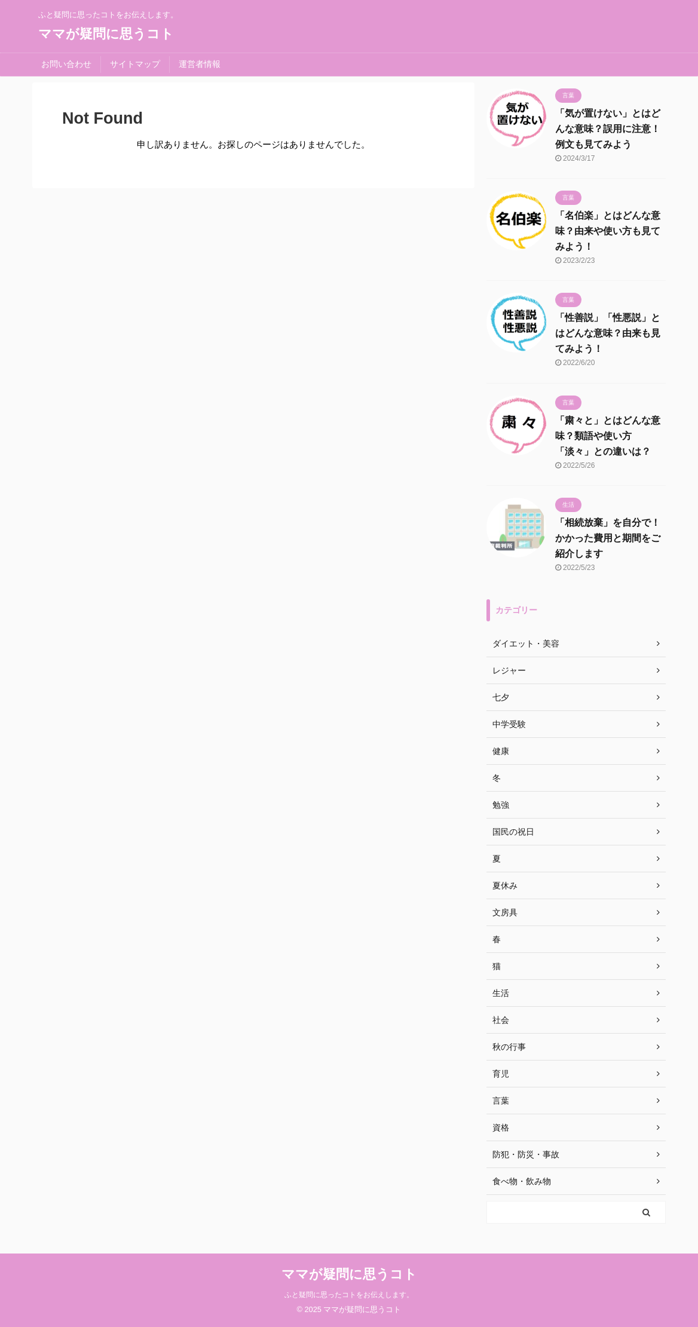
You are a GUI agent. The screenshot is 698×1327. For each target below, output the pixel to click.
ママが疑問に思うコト (106, 33)
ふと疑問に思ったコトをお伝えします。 (349, 1295)
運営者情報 (200, 64)
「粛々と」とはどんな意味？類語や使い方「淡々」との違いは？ (607, 435)
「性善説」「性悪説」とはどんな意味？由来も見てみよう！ (607, 333)
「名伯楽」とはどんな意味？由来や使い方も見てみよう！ (607, 231)
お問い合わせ (66, 64)
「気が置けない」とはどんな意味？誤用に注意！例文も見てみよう (607, 128)
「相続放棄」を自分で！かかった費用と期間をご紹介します (607, 538)
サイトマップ (135, 64)
